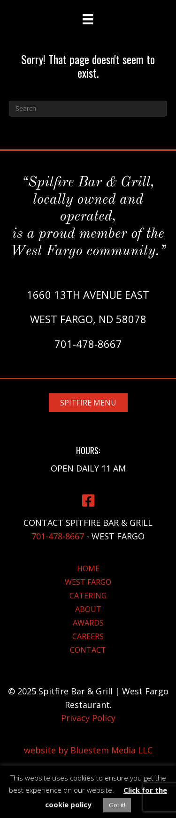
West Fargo (88, 582)
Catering (88, 595)
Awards (88, 623)
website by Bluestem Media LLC (88, 750)
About (88, 609)
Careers (88, 636)
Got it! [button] (117, 805)
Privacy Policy (88, 717)
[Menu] (88, 19)
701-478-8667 (88, 344)
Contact (88, 650)
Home (88, 568)
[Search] (88, 109)
